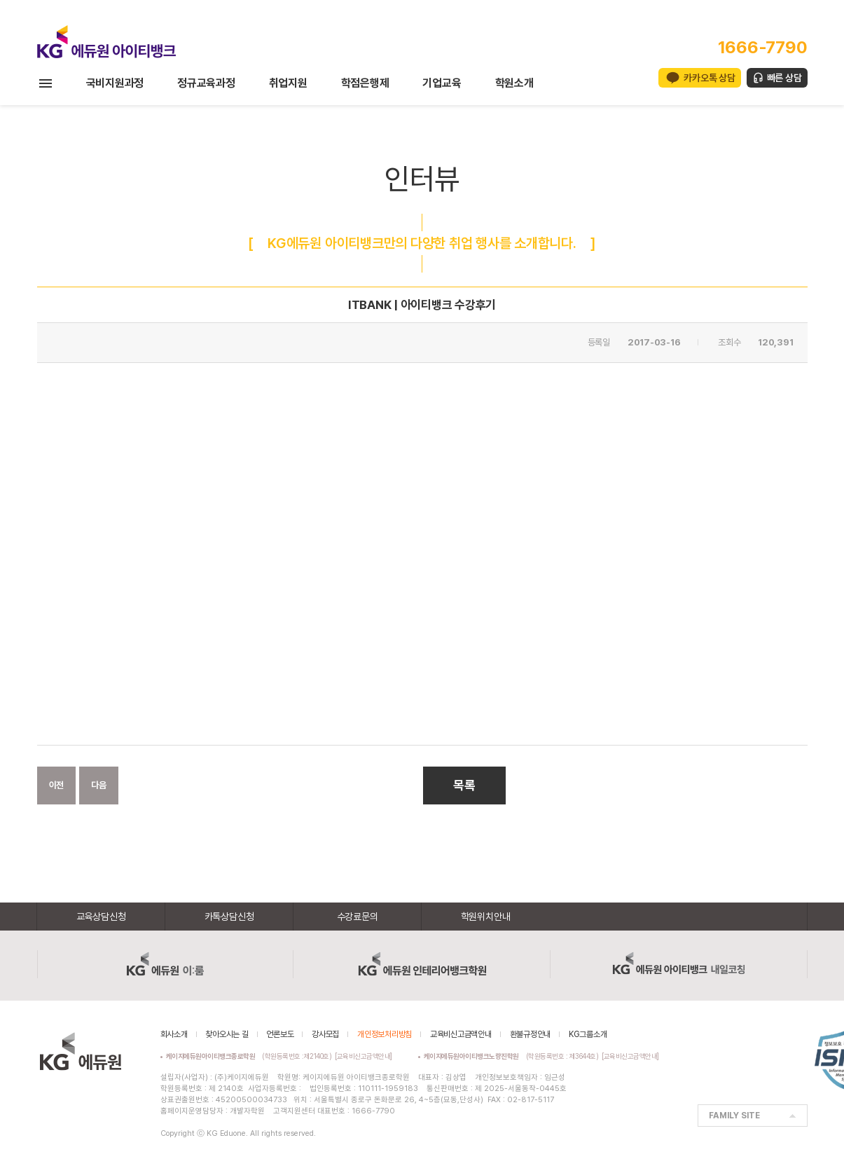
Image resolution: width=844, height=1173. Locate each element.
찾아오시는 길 (226, 1034)
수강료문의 (357, 916)
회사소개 (174, 1034)
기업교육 (441, 83)
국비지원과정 (115, 83)
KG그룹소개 (588, 1034)
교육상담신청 (101, 916)
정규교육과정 (206, 83)
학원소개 (514, 83)
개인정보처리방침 (384, 1034)
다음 (98, 785)
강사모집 (325, 1034)
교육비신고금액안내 (461, 1034)
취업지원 (288, 83)
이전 (56, 785)
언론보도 (279, 1034)
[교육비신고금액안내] (363, 1056)
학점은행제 (365, 83)
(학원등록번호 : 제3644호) (513, 1056)
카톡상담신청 (229, 916)
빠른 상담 (784, 77)
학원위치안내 (486, 916)
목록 (464, 785)
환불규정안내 (530, 1034)
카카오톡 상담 (709, 77)
